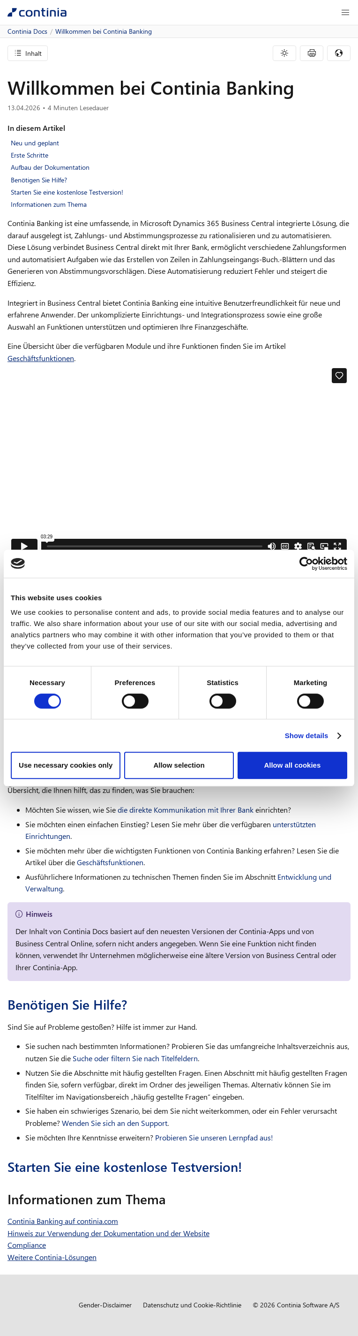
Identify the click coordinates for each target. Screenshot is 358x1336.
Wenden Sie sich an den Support (114, 1123)
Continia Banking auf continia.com (62, 1221)
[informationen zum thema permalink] (171, 1199)
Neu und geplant (35, 142)
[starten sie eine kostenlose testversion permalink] (248, 1166)
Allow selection (178, 765)
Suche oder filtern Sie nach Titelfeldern (135, 1058)
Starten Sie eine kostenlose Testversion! (67, 192)
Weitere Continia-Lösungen (52, 1257)
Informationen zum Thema (49, 204)
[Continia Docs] (37, 12)
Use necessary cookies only (65, 765)
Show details (306, 736)
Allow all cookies (292, 765)
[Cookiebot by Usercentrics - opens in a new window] (306, 564)
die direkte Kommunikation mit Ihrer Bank (186, 810)
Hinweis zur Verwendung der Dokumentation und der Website (108, 1233)
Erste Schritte (29, 155)
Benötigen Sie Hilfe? (39, 179)
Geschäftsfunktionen (40, 358)
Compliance (26, 1245)
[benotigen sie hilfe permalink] (132, 1004)
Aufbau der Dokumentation (50, 167)
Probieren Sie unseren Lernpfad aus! (214, 1137)
